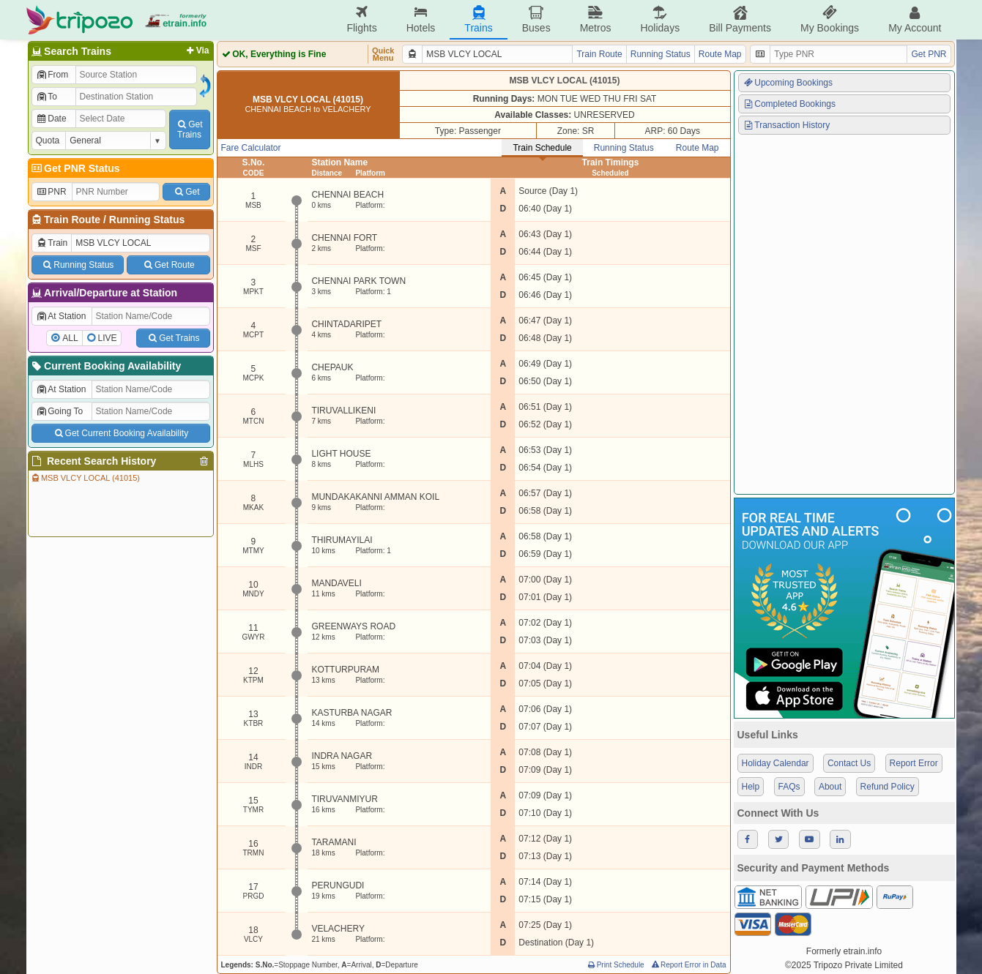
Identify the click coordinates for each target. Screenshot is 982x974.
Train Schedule (542, 148)
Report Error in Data (688, 965)
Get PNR (928, 54)
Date (51, 118)
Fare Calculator (251, 148)
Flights (361, 19)
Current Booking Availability (106, 366)
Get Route (168, 265)
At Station (61, 316)
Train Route (72, 219)
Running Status (147, 219)
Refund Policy (887, 787)
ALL (70, 338)
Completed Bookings (789, 104)
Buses (536, 19)
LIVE (107, 338)
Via (196, 50)
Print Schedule (615, 965)
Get (186, 192)
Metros (595, 19)
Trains (478, 19)
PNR (51, 192)
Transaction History (786, 125)
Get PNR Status (75, 168)
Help (751, 787)
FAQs (789, 787)
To (46, 96)
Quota (48, 140)
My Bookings (829, 19)
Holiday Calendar (775, 763)
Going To (59, 411)
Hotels (421, 19)
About (830, 787)
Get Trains (172, 338)
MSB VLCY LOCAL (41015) (85, 477)
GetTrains (189, 129)
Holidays (660, 19)
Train (52, 243)
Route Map (720, 54)
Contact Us (849, 763)
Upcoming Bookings (788, 83)
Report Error (914, 763)
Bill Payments (740, 19)
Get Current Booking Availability (120, 433)
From (52, 75)
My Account (914, 19)
